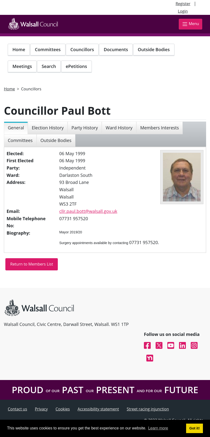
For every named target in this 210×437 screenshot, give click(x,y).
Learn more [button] (158, 428)
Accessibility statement (98, 409)
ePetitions (76, 66)
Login (183, 11)
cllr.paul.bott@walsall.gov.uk (88, 211)
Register (183, 3)
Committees (48, 49)
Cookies (63, 409)
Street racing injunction (148, 409)
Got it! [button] (194, 428)
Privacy (41, 409)
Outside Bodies (154, 49)
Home (18, 49)
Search (49, 66)
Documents (116, 49)
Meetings (22, 66)
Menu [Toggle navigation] (190, 24)
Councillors (82, 49)
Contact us (17, 409)
